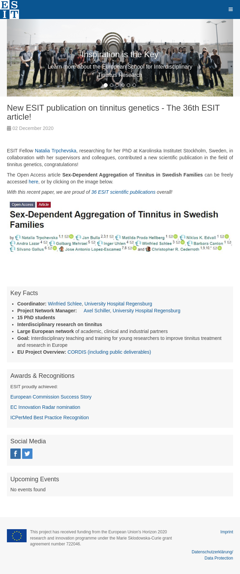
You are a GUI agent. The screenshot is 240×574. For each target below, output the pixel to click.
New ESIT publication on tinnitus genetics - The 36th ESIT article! (113, 112)
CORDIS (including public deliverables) (109, 352)
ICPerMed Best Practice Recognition (49, 417)
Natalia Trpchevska (55, 150)
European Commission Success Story (51, 397)
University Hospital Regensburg (118, 303)
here (33, 181)
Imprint (226, 532)
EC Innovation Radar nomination (45, 407)
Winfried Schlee (65, 303)
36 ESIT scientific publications (123, 192)
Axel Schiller (97, 310)
